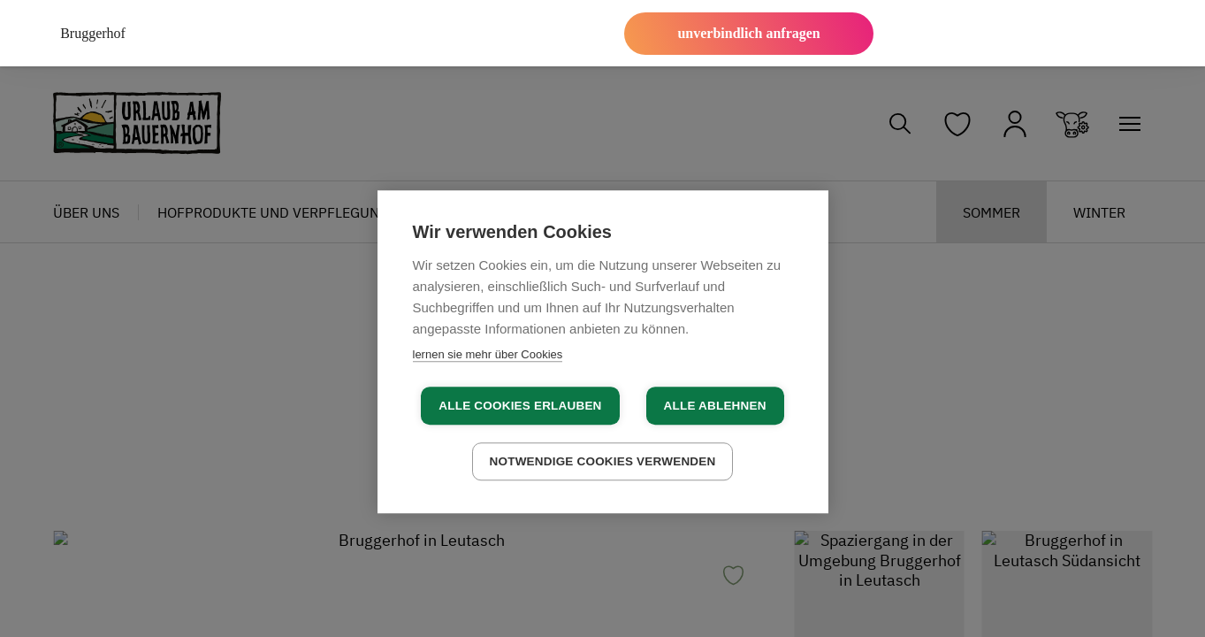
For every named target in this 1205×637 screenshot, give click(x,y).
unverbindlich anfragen (748, 33)
